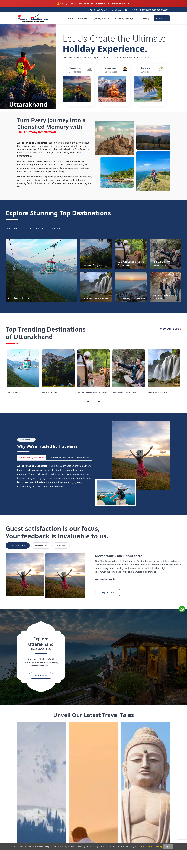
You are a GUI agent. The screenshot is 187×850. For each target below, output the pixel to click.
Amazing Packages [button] (124, 18)
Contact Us (161, 18)
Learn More (41, 675)
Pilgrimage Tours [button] (100, 18)
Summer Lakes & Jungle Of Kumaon (92, 392)
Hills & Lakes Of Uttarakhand (124, 392)
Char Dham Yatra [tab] (34, 228)
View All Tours (170, 329)
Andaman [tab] (56, 228)
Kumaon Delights (49, 392)
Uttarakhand (28, 104)
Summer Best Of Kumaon (158, 392)
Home (70, 18)
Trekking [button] (145, 18)
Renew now (100, 3)
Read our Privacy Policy (152, 846)
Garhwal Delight (14, 392)
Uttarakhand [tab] (12, 228)
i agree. (168, 846)
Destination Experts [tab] (87, 457)
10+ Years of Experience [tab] (60, 457)
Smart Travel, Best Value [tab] (31, 457)
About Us (82, 18)
